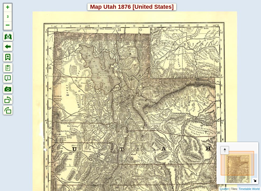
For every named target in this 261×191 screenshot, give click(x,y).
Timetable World (249, 188)
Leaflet (224, 188)
